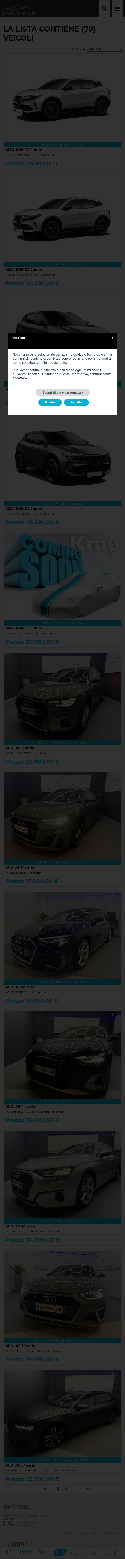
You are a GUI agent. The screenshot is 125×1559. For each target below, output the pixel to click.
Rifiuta (50, 402)
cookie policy (57, 363)
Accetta (76, 402)
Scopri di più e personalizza (62, 392)
